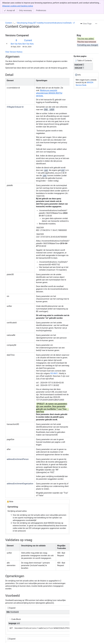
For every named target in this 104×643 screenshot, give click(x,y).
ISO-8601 (54, 360)
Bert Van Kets (16, 30)
